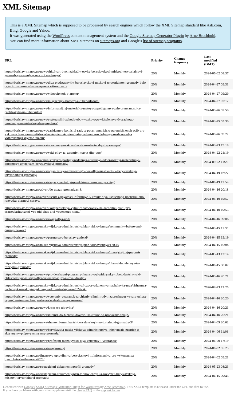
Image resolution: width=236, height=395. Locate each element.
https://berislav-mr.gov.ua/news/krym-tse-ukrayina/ (39, 307)
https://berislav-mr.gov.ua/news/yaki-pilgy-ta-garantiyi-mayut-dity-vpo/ (53, 152)
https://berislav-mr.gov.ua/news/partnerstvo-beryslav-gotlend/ (46, 237)
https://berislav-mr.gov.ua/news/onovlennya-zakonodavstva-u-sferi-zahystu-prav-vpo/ (62, 145)
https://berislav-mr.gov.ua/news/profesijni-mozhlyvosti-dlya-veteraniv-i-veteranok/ (61, 340)
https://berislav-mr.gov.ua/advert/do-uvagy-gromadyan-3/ (43, 189)
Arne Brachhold (202, 35)
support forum (110, 390)
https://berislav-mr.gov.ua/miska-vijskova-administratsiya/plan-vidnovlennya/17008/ (62, 245)
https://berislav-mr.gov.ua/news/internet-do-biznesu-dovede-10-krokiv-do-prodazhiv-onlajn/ (67, 315)
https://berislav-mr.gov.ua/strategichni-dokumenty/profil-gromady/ (50, 366)
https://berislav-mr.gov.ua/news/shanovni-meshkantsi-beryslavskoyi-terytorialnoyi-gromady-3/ (69, 322)
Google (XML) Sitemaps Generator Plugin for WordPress (62, 387)
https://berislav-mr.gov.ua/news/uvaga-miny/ (35, 348)
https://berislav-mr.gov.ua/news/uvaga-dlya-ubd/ (37, 219)
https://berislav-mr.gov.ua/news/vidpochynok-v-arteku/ (42, 93)
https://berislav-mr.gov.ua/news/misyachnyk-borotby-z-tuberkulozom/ (52, 101)
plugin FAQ (84, 390)
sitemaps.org (110, 40)
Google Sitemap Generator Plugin (157, 35)
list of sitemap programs (162, 40)
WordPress (61, 35)
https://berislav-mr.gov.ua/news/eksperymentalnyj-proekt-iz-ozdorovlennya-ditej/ (60, 182)
